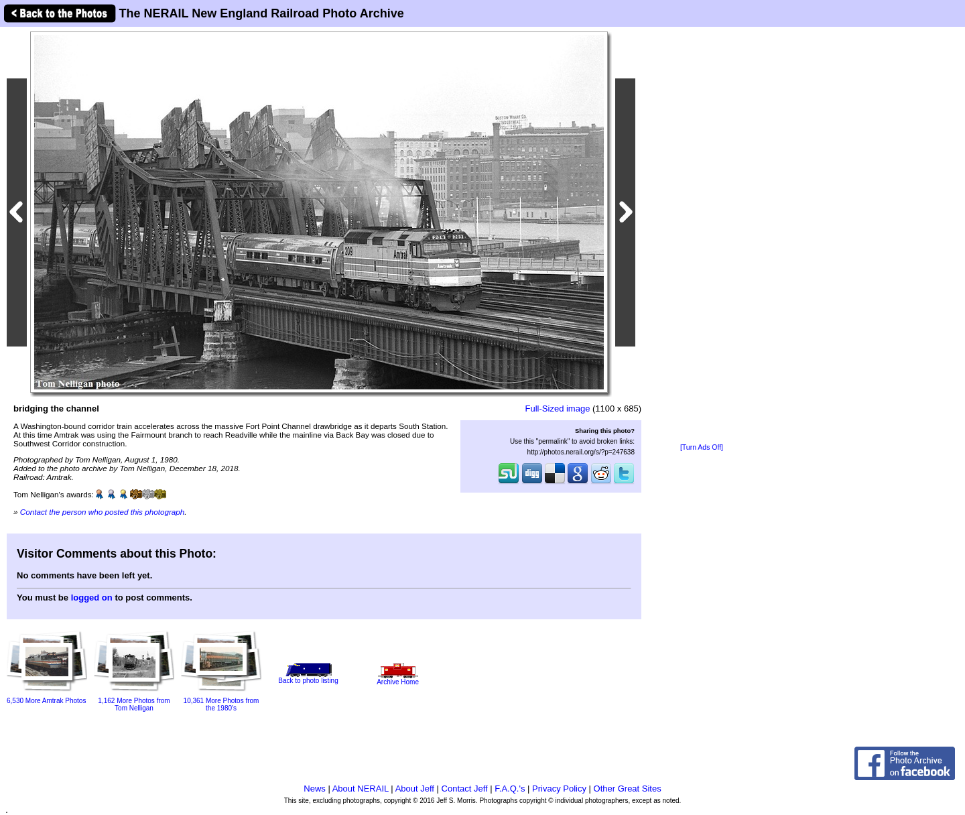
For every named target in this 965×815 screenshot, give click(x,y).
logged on (92, 597)
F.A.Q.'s (510, 788)
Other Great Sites (627, 788)
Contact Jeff (465, 788)
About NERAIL (360, 788)
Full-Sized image (557, 408)
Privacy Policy (559, 788)
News (315, 788)
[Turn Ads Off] (701, 447)
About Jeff (414, 788)
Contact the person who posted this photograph (102, 511)
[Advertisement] (701, 236)
